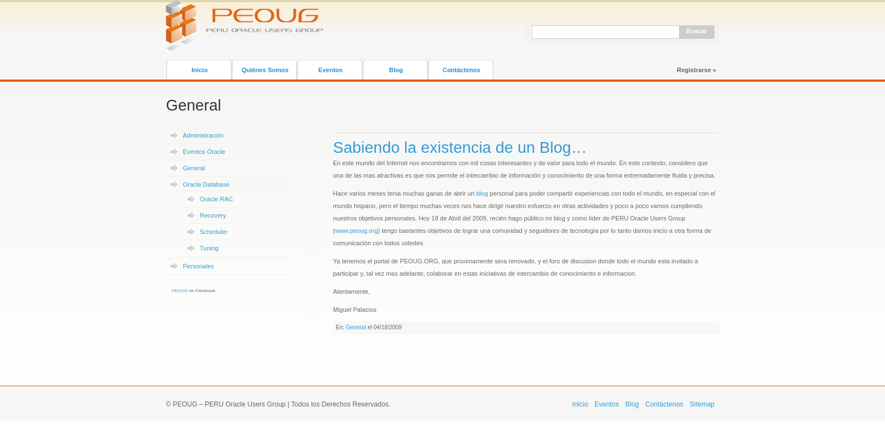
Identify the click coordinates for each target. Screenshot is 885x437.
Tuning (209, 248)
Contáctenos (461, 70)
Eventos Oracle (204, 151)
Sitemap (702, 404)
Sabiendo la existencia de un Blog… (460, 147)
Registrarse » (696, 70)
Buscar (696, 31)
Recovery (213, 215)
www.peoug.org (356, 230)
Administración (203, 135)
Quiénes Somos (265, 70)
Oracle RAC (216, 199)
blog (482, 193)
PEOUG (180, 290)
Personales (198, 266)
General (194, 168)
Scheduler (214, 231)
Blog (395, 70)
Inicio (199, 70)
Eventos (330, 70)
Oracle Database (206, 184)
